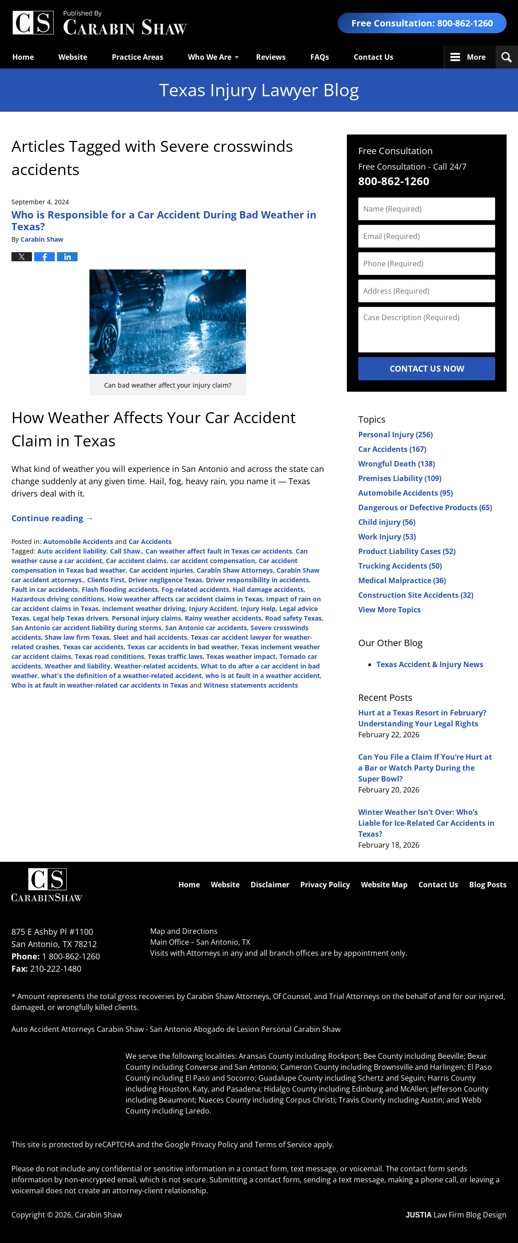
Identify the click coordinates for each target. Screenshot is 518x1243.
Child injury (386, 522)
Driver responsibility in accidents (257, 579)
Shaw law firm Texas (77, 637)
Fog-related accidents (195, 589)
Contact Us (373, 57)
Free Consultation (395, 151)
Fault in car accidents (44, 589)
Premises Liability (399, 478)
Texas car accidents (93, 646)
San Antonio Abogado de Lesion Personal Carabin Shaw (245, 1029)
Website (72, 57)
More (476, 57)
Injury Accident (213, 608)
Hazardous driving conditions (57, 599)
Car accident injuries (161, 570)
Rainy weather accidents (223, 618)
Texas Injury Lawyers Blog (99, 23)
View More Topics (389, 610)
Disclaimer (270, 885)
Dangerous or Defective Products (425, 507)
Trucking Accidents (400, 566)
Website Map (384, 885)
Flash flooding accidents (120, 589)
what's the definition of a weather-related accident (121, 675)
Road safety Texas (293, 618)
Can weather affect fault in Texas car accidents (219, 551)
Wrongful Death (396, 464)
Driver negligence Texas (165, 579)
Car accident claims (136, 560)
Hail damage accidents (268, 589)
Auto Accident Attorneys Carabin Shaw (77, 1029)
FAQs (319, 57)
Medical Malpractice (402, 580)
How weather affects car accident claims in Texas (185, 599)
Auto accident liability (71, 551)
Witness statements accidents (251, 685)
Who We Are (209, 57)
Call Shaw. (126, 551)
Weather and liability (77, 666)
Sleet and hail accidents (150, 637)
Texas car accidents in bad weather (182, 646)
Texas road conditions (109, 656)
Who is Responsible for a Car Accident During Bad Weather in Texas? (163, 220)
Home (23, 57)
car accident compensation (212, 560)
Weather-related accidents (155, 666)
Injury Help (258, 608)
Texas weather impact (241, 656)
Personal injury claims (146, 618)
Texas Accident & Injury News (430, 664)
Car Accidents (150, 541)
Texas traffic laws (175, 656)
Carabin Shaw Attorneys (235, 570)
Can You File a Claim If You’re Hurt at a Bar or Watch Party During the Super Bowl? (425, 768)
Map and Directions (184, 931)
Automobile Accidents (78, 541)
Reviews (271, 57)
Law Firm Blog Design (456, 1215)
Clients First (106, 579)
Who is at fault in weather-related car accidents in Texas (99, 685)
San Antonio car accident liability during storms (86, 627)
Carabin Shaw (98, 1215)
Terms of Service (283, 1144)
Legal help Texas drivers (70, 618)
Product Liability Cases (406, 551)
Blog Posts (488, 885)
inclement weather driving (143, 608)
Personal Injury (395, 435)
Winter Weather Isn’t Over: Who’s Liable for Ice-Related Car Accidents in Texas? (426, 823)
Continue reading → (52, 518)
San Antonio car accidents (206, 627)
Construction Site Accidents (415, 595)
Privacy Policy (325, 885)
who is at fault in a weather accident (262, 675)
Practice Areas (137, 57)
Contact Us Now (427, 368)
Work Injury (387, 537)
